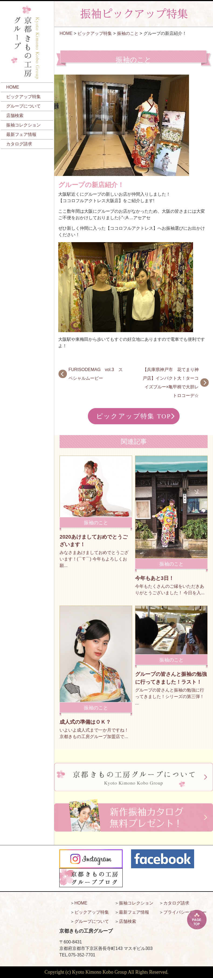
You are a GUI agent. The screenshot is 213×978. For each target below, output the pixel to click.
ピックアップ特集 (23, 96)
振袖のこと (128, 33)
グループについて (23, 106)
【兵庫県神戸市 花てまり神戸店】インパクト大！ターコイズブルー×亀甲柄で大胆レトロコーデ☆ (171, 382)
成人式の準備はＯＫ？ (85, 722)
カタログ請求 (19, 144)
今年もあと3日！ (154, 578)
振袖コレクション (23, 125)
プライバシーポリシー (185, 912)
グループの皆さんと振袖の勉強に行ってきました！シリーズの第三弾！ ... (169, 696)
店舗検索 (14, 115)
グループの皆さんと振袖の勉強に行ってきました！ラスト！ (171, 678)
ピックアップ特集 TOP (133, 416)
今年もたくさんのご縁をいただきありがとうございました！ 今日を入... (170, 589)
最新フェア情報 (21, 134)
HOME (12, 87)
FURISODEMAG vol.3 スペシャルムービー (95, 373)
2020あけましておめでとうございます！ (94, 541)
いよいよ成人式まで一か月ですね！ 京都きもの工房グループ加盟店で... (94, 733)
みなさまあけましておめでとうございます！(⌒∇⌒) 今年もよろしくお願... (94, 559)
